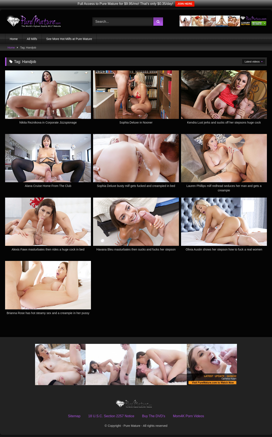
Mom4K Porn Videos (188, 416)
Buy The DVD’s (153, 416)
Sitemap (74, 416)
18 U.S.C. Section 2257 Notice (111, 416)
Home (14, 39)
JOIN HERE (184, 3)
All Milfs (32, 39)
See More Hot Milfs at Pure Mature (69, 39)
